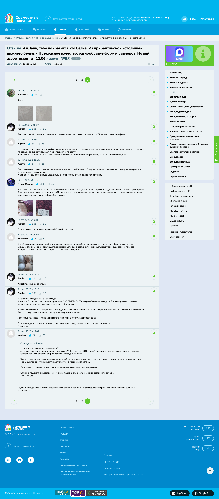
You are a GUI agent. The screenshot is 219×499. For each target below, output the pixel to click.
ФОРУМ (103, 29)
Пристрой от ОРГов (180, 167)
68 (34, 335)
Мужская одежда (179, 83)
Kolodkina (23, 239)
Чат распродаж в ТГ (180, 206)
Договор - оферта (112, 468)
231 (208, 428)
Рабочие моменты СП (181, 186)
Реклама (108, 455)
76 (36, 95)
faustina (22, 335)
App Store (181, 493)
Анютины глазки (150, 18)
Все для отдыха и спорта (183, 117)
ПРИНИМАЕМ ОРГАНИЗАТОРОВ (129, 20)
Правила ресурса (112, 462)
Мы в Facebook (177, 216)
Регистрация (207, 19)
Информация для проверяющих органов (123, 475)
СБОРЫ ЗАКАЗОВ (14, 29)
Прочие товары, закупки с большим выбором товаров (189, 145)
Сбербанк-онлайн (179, 201)
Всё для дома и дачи (180, 112)
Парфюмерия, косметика (183, 127)
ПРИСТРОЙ (82, 29)
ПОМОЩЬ (124, 29)
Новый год (175, 73)
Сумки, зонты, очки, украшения (186, 107)
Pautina (21, 129)
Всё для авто (176, 157)
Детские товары (178, 102)
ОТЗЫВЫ (60, 29)
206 (34, 129)
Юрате (21, 144)
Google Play (205, 493)
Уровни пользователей (181, 232)
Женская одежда (179, 78)
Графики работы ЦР (180, 191)
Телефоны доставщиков (182, 196)
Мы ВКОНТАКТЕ (178, 211)
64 (33, 144)
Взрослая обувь (178, 97)
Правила (174, 226)
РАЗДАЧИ (39, 29)
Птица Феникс (25, 184)
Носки (173, 92)
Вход (193, 19)
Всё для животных (180, 162)
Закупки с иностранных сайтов (186, 132)
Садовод (174, 172)
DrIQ (166, 18)
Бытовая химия (178, 122)
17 (208, 438)
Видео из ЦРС (177, 221)
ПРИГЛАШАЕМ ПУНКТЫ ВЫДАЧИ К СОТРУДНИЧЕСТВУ (75, 473)
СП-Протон (37, 493)
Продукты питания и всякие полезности (184, 137)
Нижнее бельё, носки (181, 88)
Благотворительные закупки (185, 152)
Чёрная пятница (178, 177)
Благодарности (177, 237)
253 (42, 184)
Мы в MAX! (173, 64)
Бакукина (23, 95)
